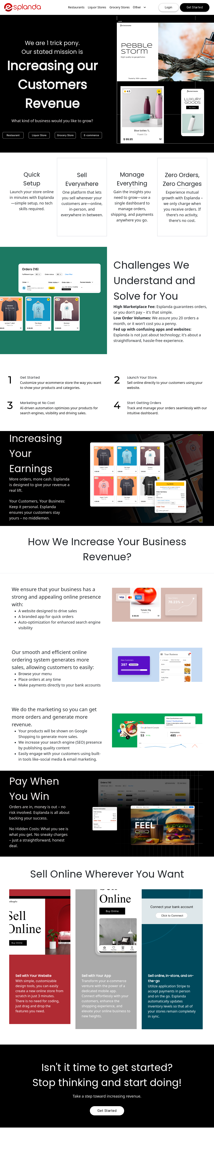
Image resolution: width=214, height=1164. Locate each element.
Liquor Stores (97, 7)
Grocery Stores (120, 7)
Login (168, 7)
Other (139, 7)
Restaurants (76, 7)
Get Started (194, 7)
